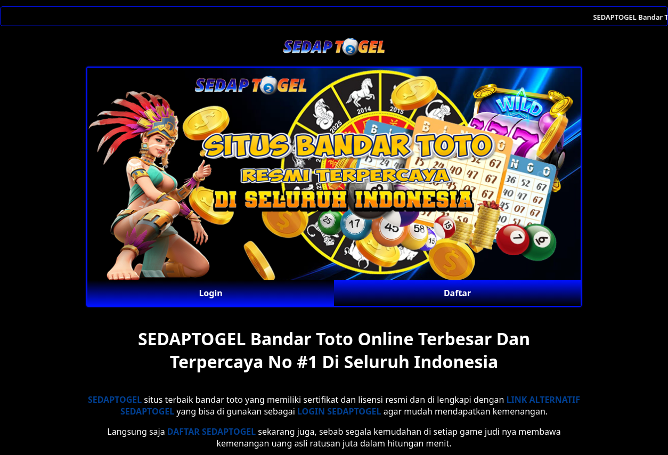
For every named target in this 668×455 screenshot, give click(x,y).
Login (210, 293)
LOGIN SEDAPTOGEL (339, 411)
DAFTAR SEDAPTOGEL (211, 431)
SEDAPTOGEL (115, 399)
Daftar (457, 293)
